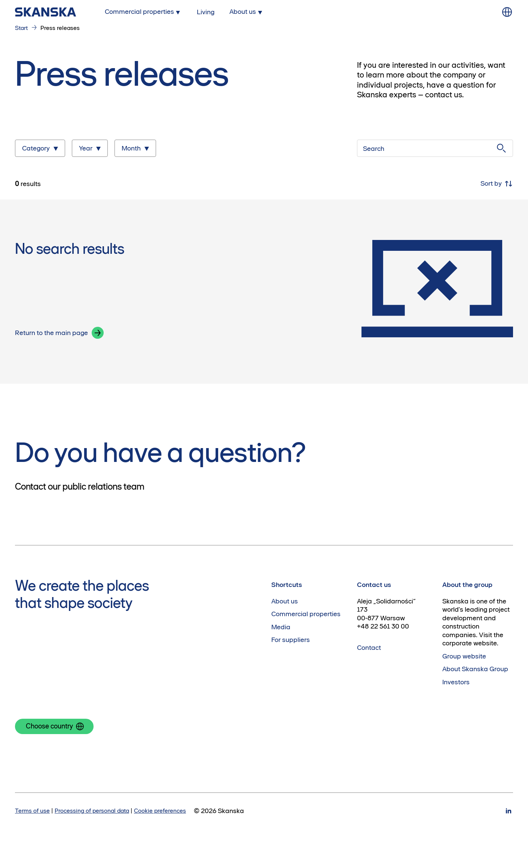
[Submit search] (501, 148)
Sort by (496, 183)
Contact (369, 647)
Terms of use (32, 810)
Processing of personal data (92, 810)
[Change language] (507, 12)
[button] (98, 333)
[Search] (435, 148)
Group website (464, 656)
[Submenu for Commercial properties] (143, 11)
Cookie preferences (160, 810)
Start (21, 27)
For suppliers (290, 640)
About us (284, 601)
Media (280, 627)
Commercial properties (306, 614)
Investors (456, 682)
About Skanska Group (475, 669)
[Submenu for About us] (246, 11)
